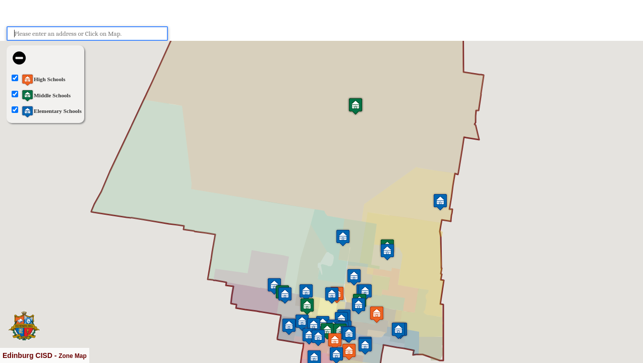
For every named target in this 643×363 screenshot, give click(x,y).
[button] (387, 252)
